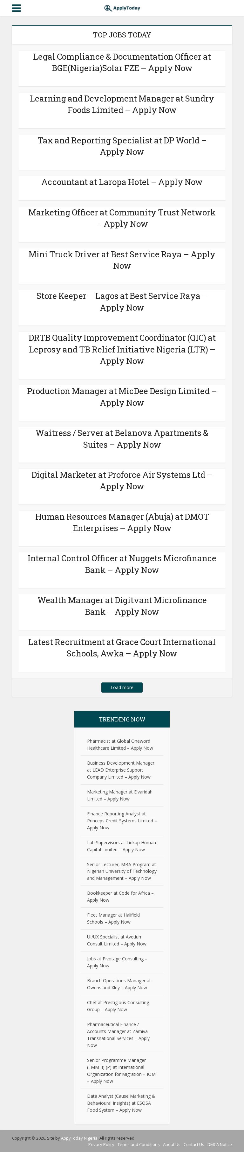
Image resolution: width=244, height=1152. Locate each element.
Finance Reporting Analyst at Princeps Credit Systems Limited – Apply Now (122, 821)
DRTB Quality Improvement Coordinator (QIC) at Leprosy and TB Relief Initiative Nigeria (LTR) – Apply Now (122, 349)
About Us (171, 1144)
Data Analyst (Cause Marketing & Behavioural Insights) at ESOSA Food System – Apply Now (121, 1103)
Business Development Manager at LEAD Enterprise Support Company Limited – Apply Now (120, 770)
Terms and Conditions (139, 1144)
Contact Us (194, 1144)
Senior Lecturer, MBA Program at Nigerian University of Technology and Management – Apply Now (122, 871)
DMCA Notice (219, 1144)
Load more (122, 687)
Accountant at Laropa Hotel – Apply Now (122, 181)
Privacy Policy (101, 1144)
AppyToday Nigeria (79, 1138)
